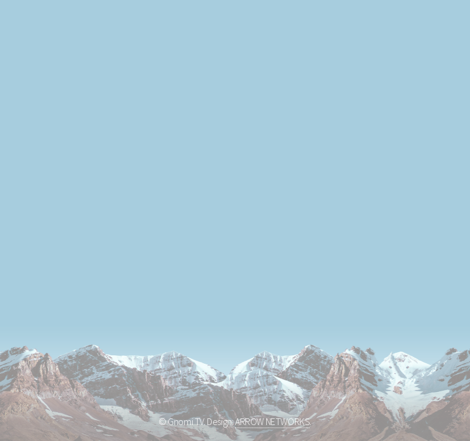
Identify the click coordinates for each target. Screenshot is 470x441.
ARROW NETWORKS (272, 421)
